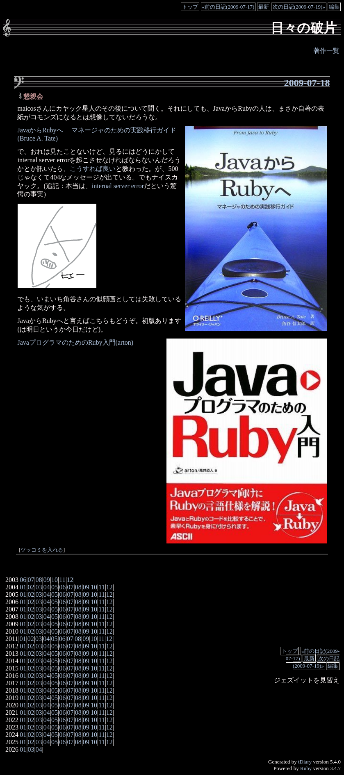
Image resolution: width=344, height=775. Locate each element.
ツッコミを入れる (42, 550)
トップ (190, 7)
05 (54, 587)
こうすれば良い (93, 168)
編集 (334, 7)
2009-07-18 (307, 82)
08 (39, 579)
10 (54, 579)
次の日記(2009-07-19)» (299, 7)
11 (62, 579)
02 (30, 587)
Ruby (306, 768)
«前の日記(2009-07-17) (228, 7)
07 (30, 579)
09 (46, 579)
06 (23, 579)
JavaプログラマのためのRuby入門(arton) (75, 342)
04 (46, 587)
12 (70, 579)
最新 (263, 7)
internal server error (118, 185)
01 (23, 587)
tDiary (305, 762)
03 (39, 587)
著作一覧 (326, 50)
